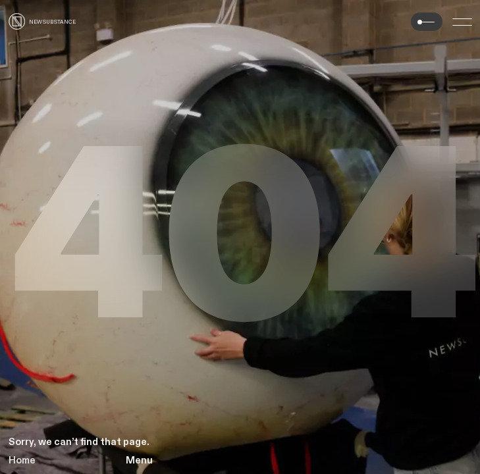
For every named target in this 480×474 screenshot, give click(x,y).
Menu (139, 460)
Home (22, 460)
